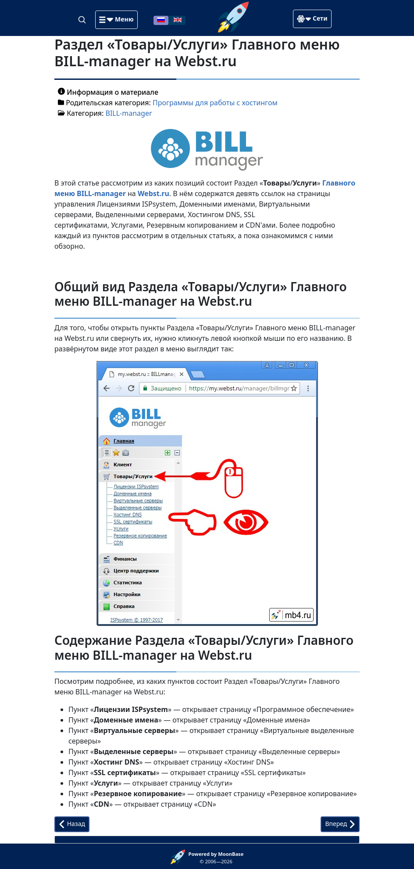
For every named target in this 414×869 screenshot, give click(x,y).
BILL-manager (129, 113)
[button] (116, 20)
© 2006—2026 (216, 858)
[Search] (83, 19)
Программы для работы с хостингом (215, 102)
